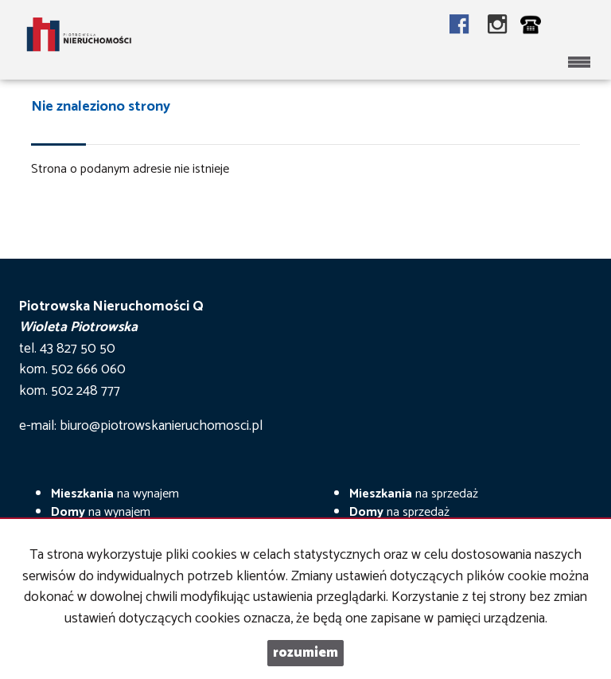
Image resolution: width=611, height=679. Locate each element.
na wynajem (115, 494)
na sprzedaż (413, 494)
